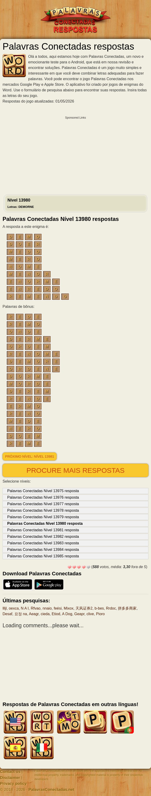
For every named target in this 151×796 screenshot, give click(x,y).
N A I (25, 608)
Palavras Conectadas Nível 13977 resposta (43, 504)
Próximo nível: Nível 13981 (29, 456)
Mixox (68, 608)
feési (58, 608)
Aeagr (34, 614)
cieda (45, 614)
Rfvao (36, 608)
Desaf (7, 614)
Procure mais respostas (75, 470)
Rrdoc (111, 608)
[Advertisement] (75, 154)
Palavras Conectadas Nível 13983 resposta (43, 543)
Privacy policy (13, 783)
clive (90, 614)
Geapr (79, 614)
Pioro (100, 614)
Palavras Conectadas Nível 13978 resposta (43, 510)
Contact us (10, 771)
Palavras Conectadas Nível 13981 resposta (43, 530)
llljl (5, 608)
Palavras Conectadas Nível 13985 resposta (43, 556)
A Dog (67, 614)
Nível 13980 (20, 203)
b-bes (99, 608)
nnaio (47, 608)
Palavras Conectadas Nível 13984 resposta (43, 550)
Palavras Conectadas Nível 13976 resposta (43, 497)
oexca (14, 608)
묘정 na (20, 614)
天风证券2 (84, 608)
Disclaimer (10, 777)
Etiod (56, 614)
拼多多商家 (127, 608)
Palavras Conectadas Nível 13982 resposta (43, 537)
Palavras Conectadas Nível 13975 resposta (43, 491)
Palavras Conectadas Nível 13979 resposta (43, 517)
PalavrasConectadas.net (51, 789)
